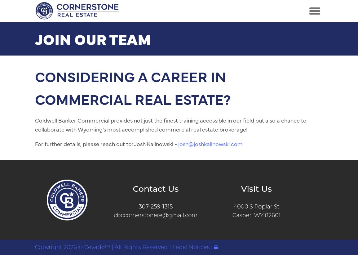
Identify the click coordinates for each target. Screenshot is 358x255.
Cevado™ (98, 247)
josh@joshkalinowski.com (210, 144)
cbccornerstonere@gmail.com (155, 215)
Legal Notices (191, 247)
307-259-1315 (156, 206)
